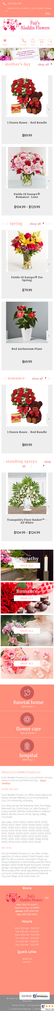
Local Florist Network (21, 1009)
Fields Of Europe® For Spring (27, 279)
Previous (4, 109)
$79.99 (27, 290)
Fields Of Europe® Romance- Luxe (27, 195)
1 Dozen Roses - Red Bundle (27, 122)
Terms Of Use (18, 1005)
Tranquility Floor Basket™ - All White (27, 521)
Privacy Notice (35, 1005)
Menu (4, 45)
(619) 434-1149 (15, 3)
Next (49, 109)
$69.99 (27, 361)
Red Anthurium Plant (27, 348)
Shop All (43, 64)
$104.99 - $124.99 (27, 532)
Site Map (39, 1009)
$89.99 (27, 135)
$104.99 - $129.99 (27, 207)
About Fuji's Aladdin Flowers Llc (21, 772)
